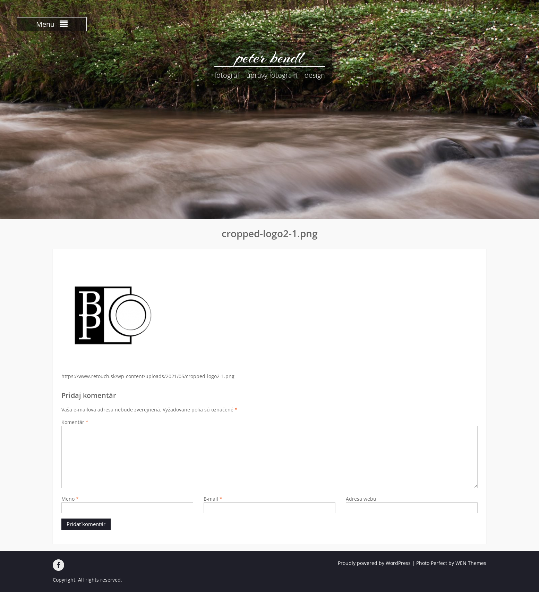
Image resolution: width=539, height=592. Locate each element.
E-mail (213, 498)
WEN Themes (470, 563)
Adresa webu (361, 498)
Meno (70, 498)
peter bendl (269, 57)
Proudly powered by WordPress (374, 563)
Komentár (74, 422)
